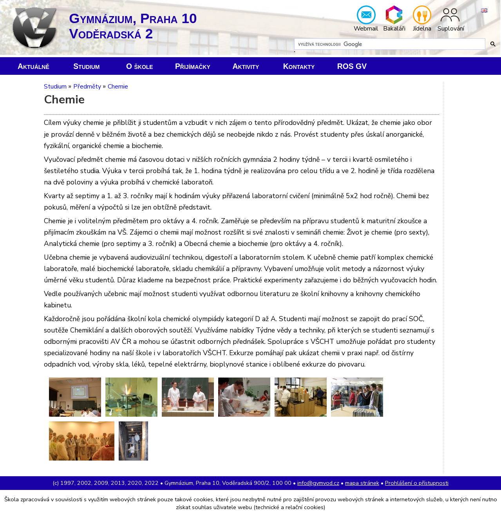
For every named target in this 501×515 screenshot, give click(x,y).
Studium (55, 86)
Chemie (118, 86)
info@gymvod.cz (318, 483)
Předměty (87, 86)
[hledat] (389, 44)
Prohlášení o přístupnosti (417, 483)
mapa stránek (362, 483)
